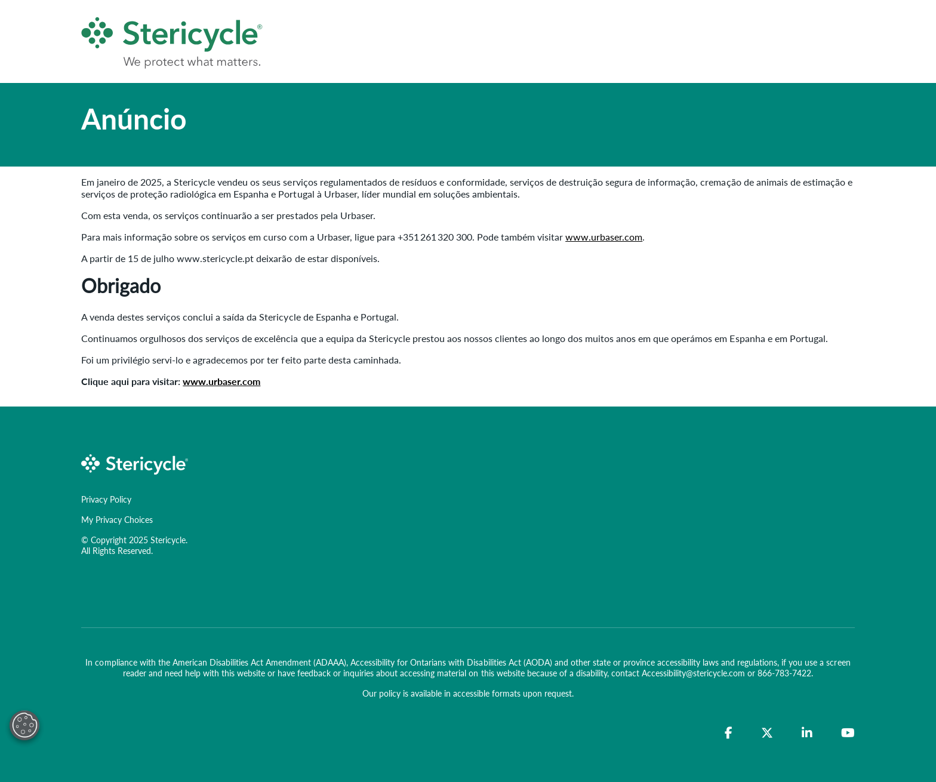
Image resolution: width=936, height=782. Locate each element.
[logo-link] (135, 463)
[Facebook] (728, 733)
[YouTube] (848, 733)
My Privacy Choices (117, 519)
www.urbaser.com (603, 237)
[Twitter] (767, 733)
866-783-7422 (784, 673)
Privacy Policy (106, 499)
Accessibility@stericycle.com (693, 673)
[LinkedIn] (807, 733)
